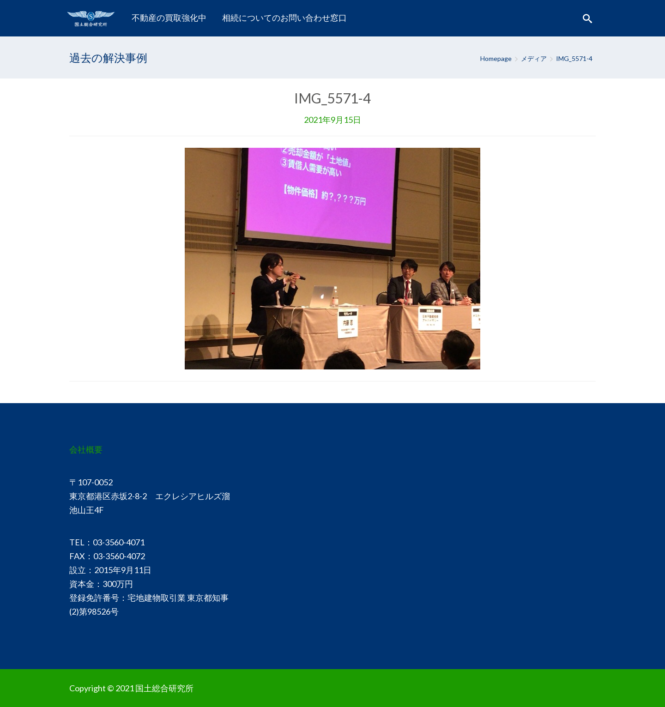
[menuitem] (169, 18)
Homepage (496, 58)
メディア (534, 58)
